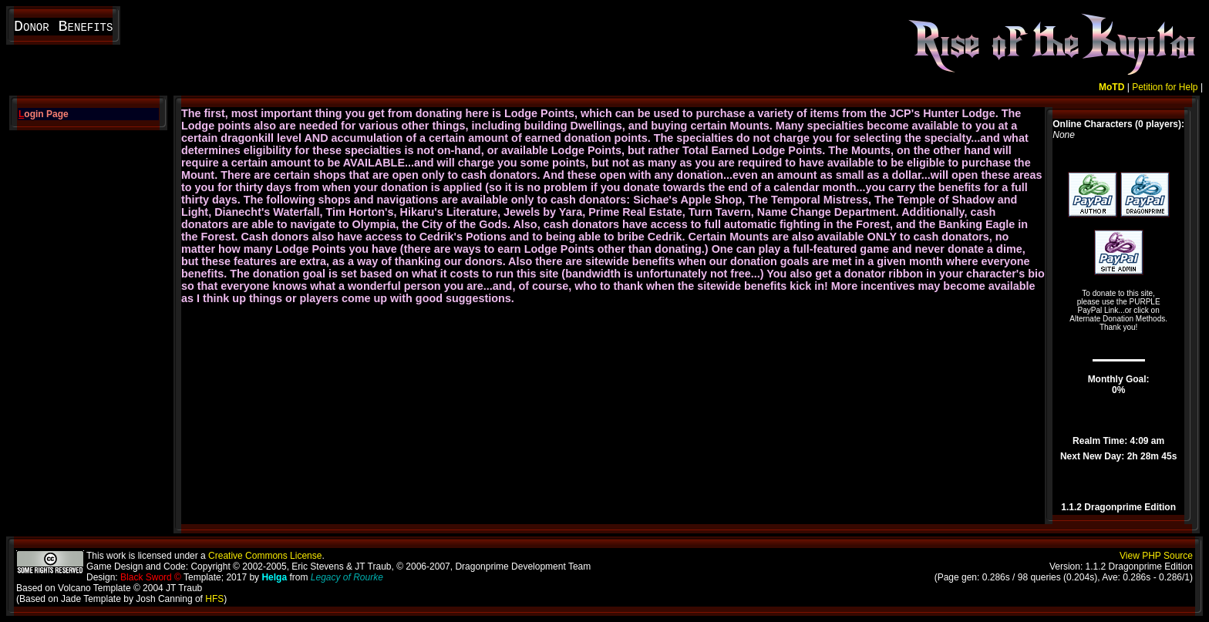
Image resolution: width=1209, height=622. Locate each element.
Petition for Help (1164, 87)
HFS (214, 598)
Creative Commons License (265, 555)
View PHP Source (1156, 555)
